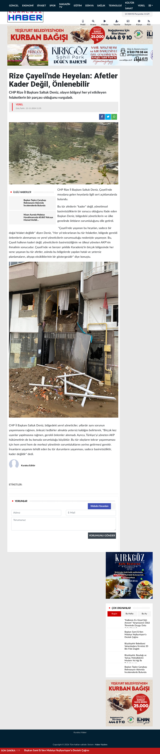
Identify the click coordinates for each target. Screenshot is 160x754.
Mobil (82, 23)
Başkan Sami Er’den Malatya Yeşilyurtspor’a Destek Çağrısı (56, 750)
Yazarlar (116, 23)
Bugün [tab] (114, 614)
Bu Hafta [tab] (129, 614)
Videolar (104, 23)
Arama (93, 23)
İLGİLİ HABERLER (22, 192)
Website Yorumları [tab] (99, 506)
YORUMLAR (21, 501)
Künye (139, 23)
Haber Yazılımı (101, 745)
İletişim (128, 23)
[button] (151, 6)
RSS (148, 23)
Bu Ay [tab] (144, 614)
